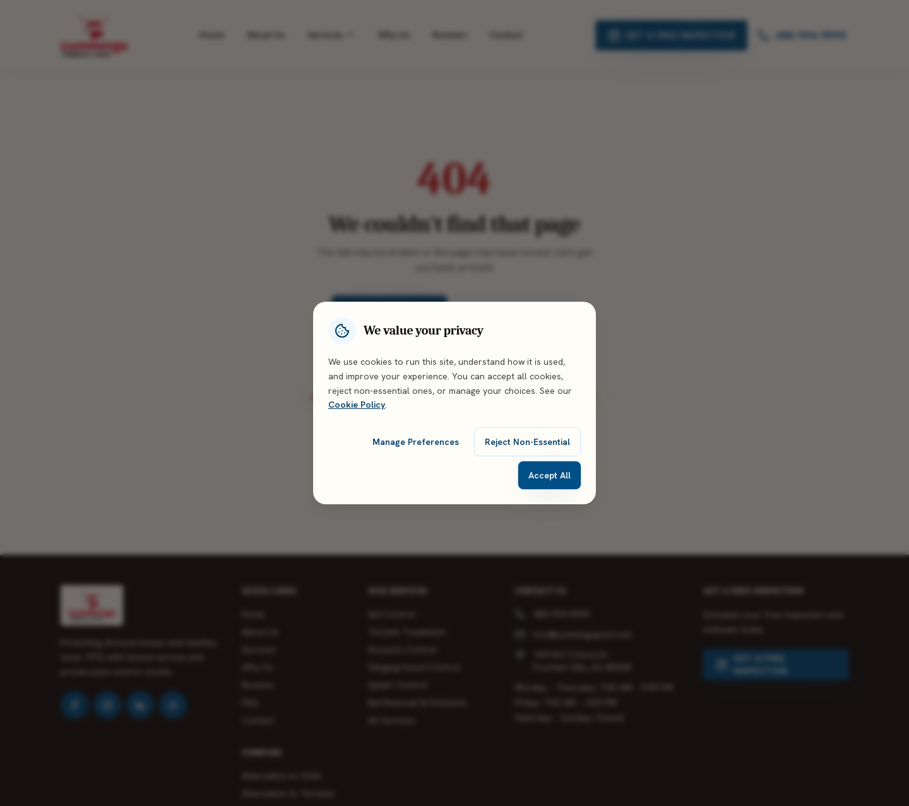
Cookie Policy (356, 404)
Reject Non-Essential (527, 441)
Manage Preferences (415, 441)
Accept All (549, 475)
